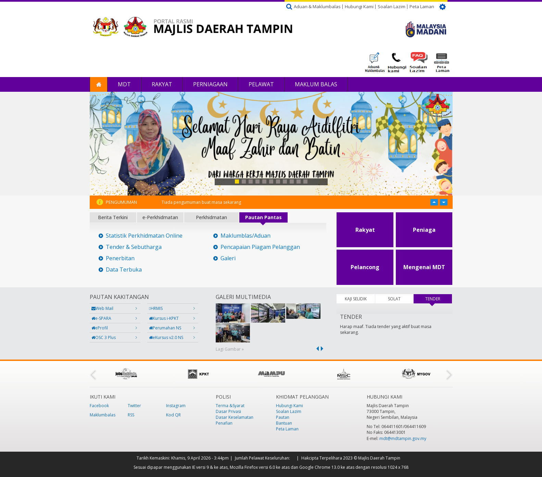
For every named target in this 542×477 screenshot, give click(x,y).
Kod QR (173, 415)
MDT (124, 84)
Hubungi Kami (359, 6)
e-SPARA (101, 318)
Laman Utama (99, 84)
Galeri (228, 258)
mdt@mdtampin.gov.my (402, 438)
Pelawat (261, 84)
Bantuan (284, 423)
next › (323, 348)
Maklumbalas (102, 415)
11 (305, 181)
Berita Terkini (113, 217)
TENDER (438, 299)
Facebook (99, 406)
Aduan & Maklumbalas (317, 6)
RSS (131, 415)
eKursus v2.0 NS (166, 337)
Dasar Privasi (228, 411)
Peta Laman (421, 6)
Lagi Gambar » (230, 349)
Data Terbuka (124, 269)
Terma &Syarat (230, 406)
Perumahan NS (165, 328)
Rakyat (162, 84)
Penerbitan (120, 258)
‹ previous (316, 348)
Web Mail (102, 308)
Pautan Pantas (263, 217)
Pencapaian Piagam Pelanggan (260, 247)
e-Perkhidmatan (160, 217)
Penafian (224, 423)
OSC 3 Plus (103, 337)
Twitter (134, 406)
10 (299, 181)
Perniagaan (210, 84)
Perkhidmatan (211, 217)
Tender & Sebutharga (134, 247)
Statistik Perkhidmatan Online (144, 235)
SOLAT (394, 299)
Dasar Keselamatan (234, 417)
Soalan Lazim (391, 6)
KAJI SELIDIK (356, 299)
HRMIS (155, 308)
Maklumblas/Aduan (245, 235)
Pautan (282, 417)
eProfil (99, 328)
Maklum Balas (316, 84)
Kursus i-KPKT (164, 318)
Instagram (176, 406)
